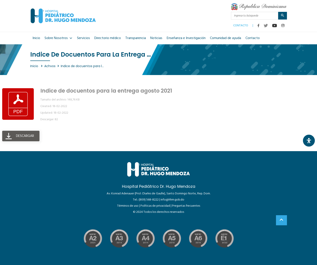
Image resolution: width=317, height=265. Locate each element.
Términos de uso (127, 205)
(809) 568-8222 (149, 199)
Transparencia (135, 38)
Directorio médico (107, 38)
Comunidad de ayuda (225, 38)
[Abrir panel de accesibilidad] (309, 141)
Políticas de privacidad (155, 205)
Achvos (50, 66)
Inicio (36, 38)
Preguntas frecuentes (186, 205)
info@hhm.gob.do (172, 199)
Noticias (156, 38)
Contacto (252, 38)
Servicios (83, 38)
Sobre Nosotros (59, 38)
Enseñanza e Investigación (186, 38)
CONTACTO (240, 24)
